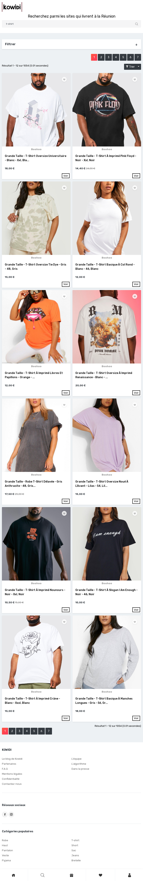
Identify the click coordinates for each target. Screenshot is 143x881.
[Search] (71, 24)
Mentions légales (12, 773)
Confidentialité (11, 778)
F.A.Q (5, 768)
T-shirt (75, 840)
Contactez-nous (12, 783)
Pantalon (7, 850)
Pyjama (6, 860)
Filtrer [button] (71, 44)
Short (75, 845)
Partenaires (9, 763)
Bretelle (76, 860)
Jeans (75, 855)
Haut (5, 845)
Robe (5, 840)
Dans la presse (80, 768)
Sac (74, 850)
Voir (65, 175)
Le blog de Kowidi (12, 758)
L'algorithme (79, 763)
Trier (131, 66)
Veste (5, 855)
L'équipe (77, 758)
